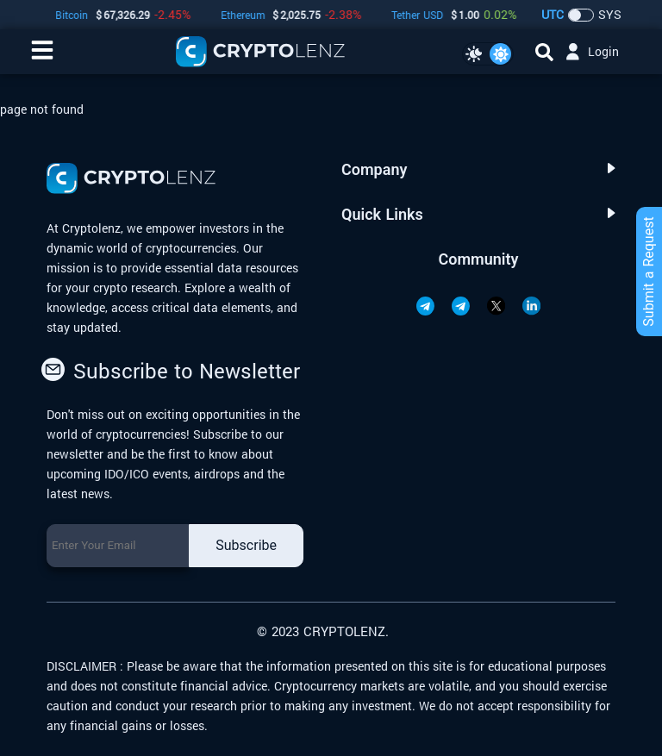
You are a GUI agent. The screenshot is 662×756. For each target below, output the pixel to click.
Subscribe (246, 545)
